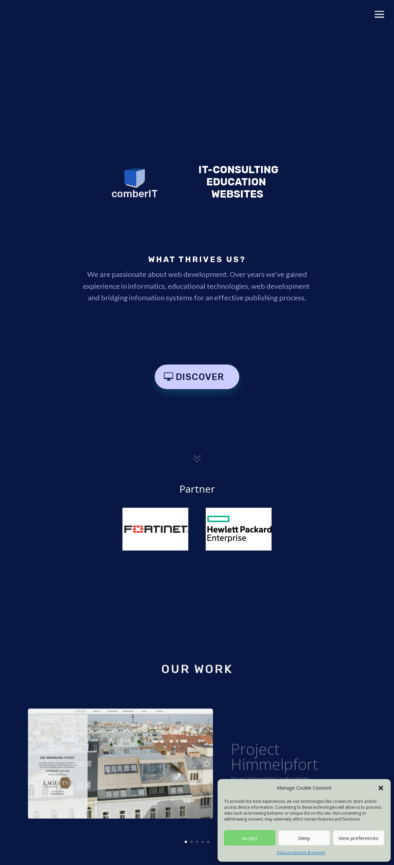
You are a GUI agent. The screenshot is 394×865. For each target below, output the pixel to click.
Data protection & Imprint (301, 852)
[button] (381, 788)
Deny (304, 838)
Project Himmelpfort (274, 763)
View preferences (358, 838)
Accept (249, 838)
